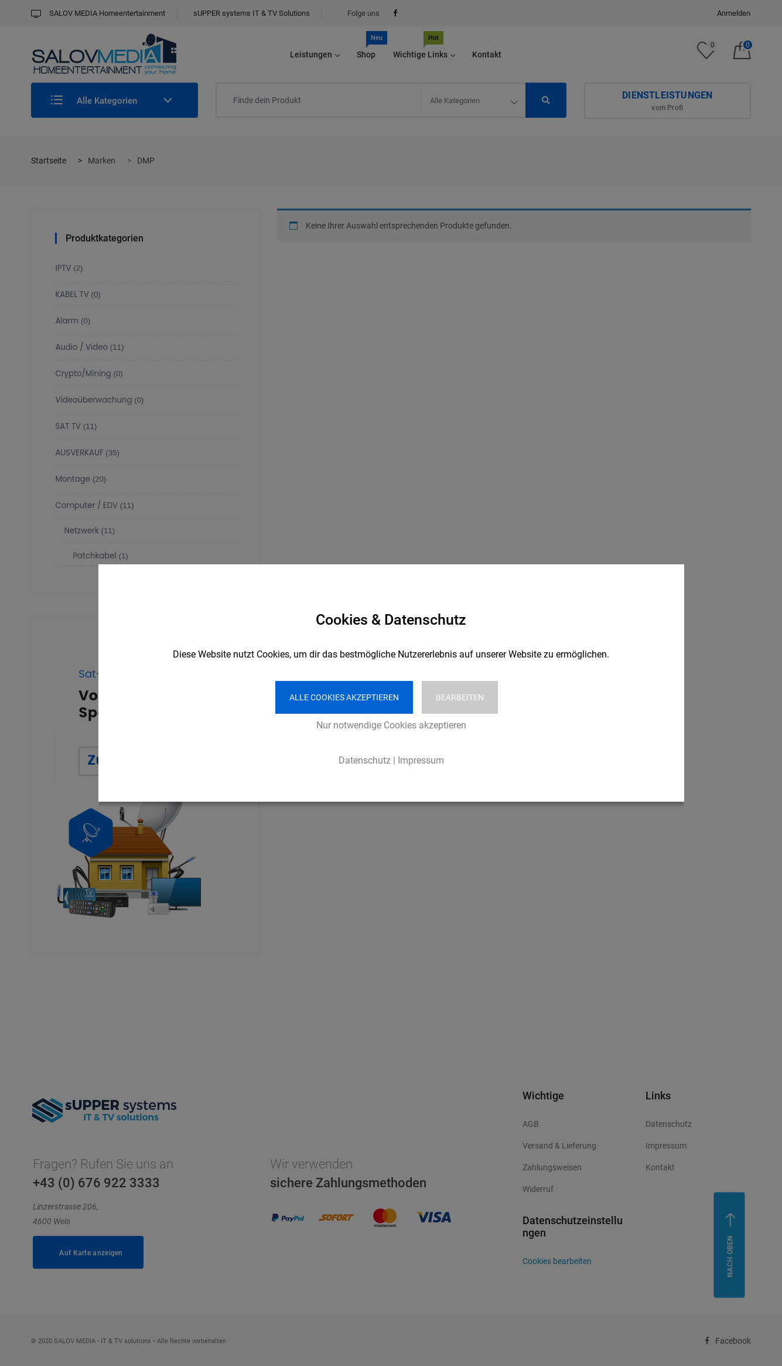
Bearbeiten (460, 697)
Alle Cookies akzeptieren (344, 697)
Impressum (421, 760)
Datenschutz (365, 760)
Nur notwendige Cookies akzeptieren (391, 725)
